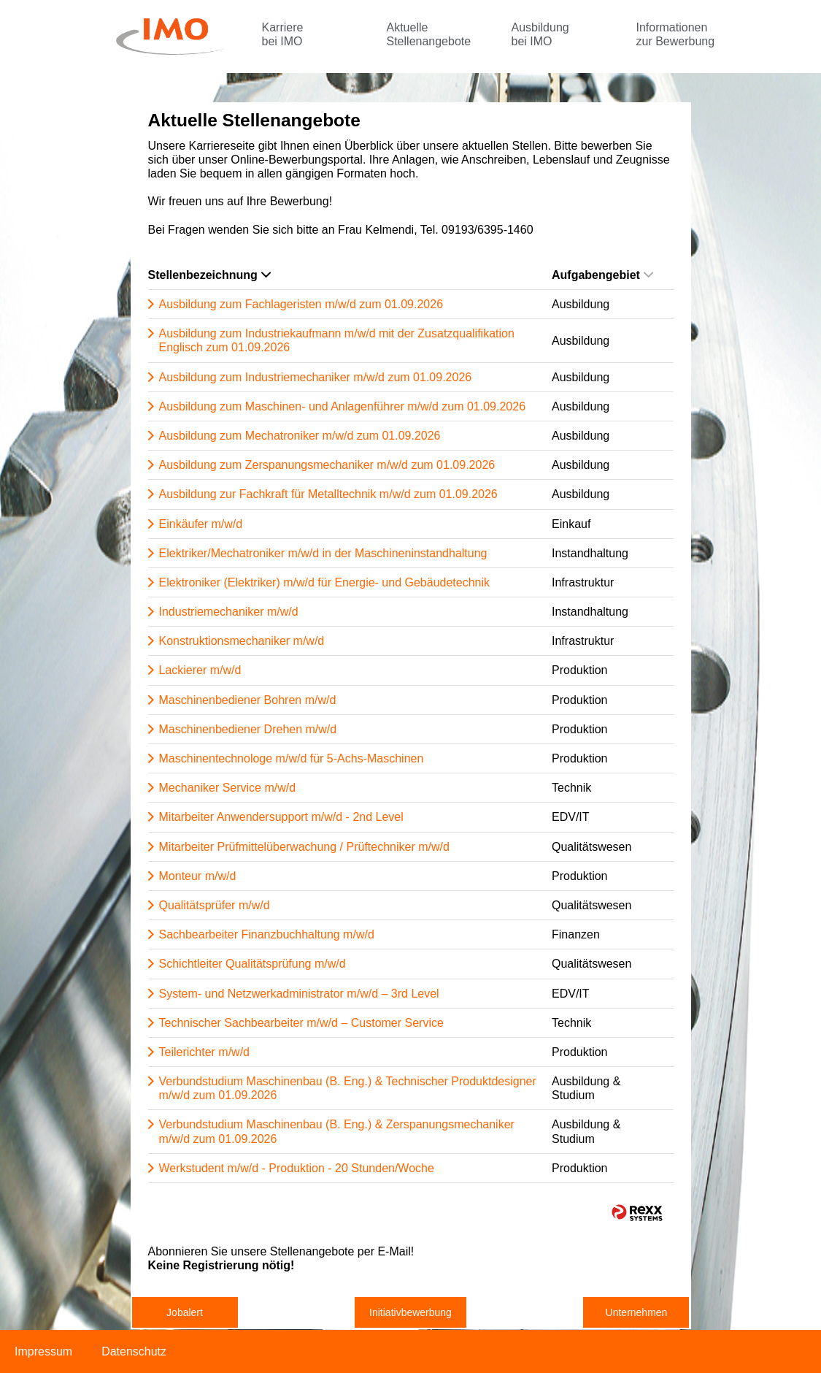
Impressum (43, 1351)
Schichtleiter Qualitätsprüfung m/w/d (252, 963)
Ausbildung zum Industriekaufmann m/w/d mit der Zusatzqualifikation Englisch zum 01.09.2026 (336, 340)
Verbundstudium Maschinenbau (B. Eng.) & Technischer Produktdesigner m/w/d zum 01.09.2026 (347, 1088)
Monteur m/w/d (197, 876)
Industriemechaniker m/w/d (228, 611)
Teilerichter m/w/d (204, 1052)
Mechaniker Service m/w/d (227, 787)
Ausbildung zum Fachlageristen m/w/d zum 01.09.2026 (301, 304)
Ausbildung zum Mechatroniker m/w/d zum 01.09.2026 (300, 435)
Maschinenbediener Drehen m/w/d (248, 729)
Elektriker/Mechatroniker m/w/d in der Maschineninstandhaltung (323, 553)
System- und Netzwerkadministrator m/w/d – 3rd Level (299, 993)
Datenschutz (133, 1351)
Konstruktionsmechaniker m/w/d (242, 641)
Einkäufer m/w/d (201, 524)
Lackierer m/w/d (200, 670)
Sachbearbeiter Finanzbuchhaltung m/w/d (266, 934)
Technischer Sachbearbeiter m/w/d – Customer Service (301, 1023)
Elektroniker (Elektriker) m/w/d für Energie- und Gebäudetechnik (324, 582)
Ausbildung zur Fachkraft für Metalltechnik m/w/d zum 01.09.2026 (328, 494)
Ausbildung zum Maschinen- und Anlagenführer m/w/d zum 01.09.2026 (342, 406)
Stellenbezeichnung (209, 275)
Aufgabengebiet (602, 275)
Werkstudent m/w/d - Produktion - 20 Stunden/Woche (296, 1168)
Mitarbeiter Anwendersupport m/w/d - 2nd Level (281, 817)
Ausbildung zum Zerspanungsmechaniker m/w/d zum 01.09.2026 (327, 465)
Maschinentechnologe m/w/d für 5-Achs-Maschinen (291, 758)
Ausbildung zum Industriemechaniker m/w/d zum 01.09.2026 (315, 377)
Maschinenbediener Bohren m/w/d (247, 700)
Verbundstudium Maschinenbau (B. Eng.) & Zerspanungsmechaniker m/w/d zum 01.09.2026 (336, 1131)
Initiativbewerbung (410, 1312)
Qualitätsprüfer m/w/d (214, 905)
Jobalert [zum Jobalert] (184, 1312)
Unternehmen (637, 1312)
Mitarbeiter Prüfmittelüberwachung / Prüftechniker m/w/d (304, 847)
